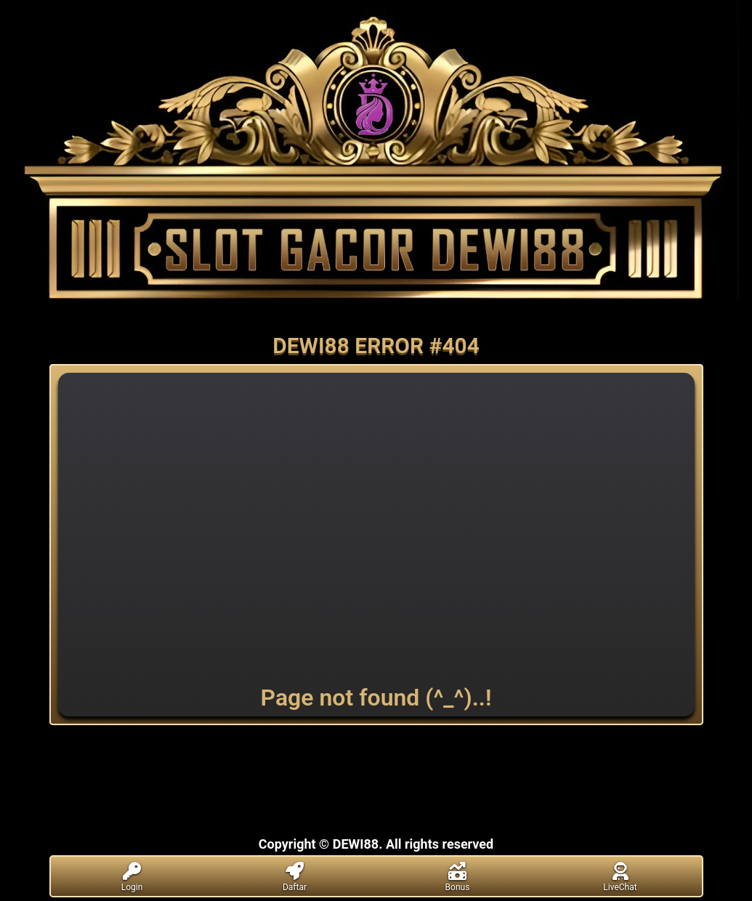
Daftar (295, 877)
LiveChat (620, 877)
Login (132, 877)
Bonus (457, 877)
